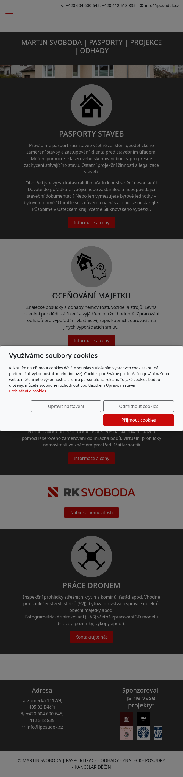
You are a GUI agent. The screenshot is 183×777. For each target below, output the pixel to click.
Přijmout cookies (147, 413)
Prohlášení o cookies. (28, 397)
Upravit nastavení (38, 413)
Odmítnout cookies (92, 413)
